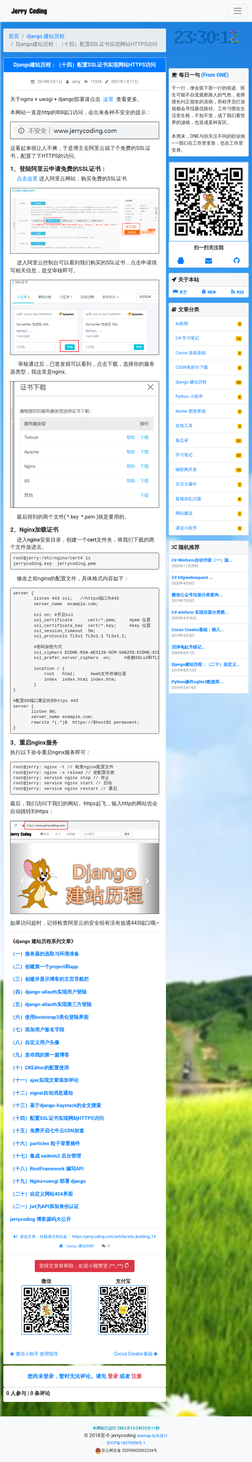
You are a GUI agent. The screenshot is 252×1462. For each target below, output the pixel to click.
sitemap (144, 1435)
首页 (14, 36)
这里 (108, 99)
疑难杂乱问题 (188, 498)
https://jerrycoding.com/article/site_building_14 (113, 1236)
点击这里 (27, 178)
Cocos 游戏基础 (191, 352)
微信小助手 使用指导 (34, 1353)
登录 (113, 1376)
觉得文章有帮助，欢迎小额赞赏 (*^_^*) (84, 1266)
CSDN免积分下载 (192, 367)
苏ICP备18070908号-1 (126, 1443)
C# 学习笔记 (187, 338)
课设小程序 (186, 527)
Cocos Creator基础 (136, 1353)
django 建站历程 (46, 36)
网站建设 (184, 513)
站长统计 (160, 1435)
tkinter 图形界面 (191, 411)
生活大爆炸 (186, 484)
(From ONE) (215, 75)
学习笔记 (184, 454)
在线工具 (184, 425)
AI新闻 (182, 323)
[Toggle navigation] (237, 10)
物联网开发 (186, 469)
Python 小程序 (189, 396)
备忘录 (182, 440)
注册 (136, 1376)
